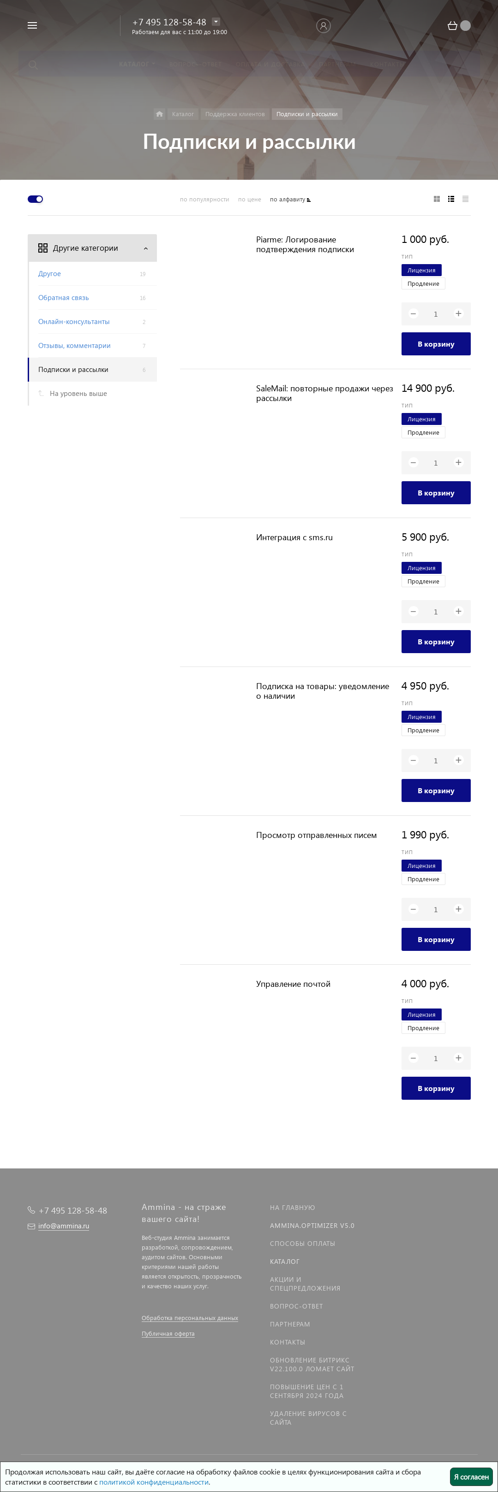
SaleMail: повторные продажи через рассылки (324, 392)
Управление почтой (293, 983)
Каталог (285, 1261)
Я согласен (471, 1476)
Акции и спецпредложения (305, 1283)
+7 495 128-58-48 (169, 21)
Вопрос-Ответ (296, 1306)
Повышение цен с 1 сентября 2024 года (307, 1391)
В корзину (436, 343)
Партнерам (290, 1324)
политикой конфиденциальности (154, 1481)
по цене (249, 199)
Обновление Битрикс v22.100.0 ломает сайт (312, 1364)
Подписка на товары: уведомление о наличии (322, 690)
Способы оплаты (303, 1243)
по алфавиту (287, 199)
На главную (292, 1207)
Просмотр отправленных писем (316, 834)
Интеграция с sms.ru (294, 537)
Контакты (288, 1342)
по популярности (204, 199)
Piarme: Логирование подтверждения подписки (305, 244)
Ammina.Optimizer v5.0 (312, 1225)
